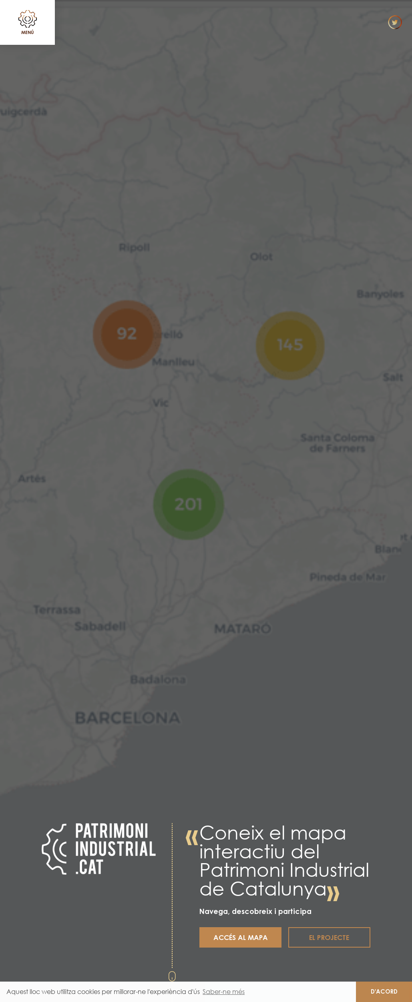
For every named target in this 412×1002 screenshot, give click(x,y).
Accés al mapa (240, 937)
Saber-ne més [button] (224, 992)
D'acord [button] (384, 991)
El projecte (329, 937)
